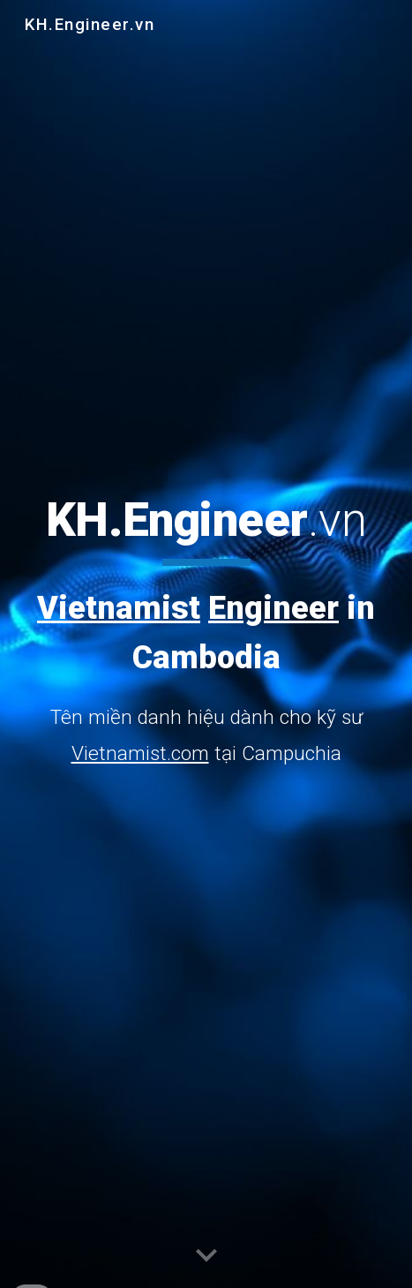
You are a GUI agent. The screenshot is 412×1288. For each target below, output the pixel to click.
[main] (206, 631)
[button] (206, 1256)
